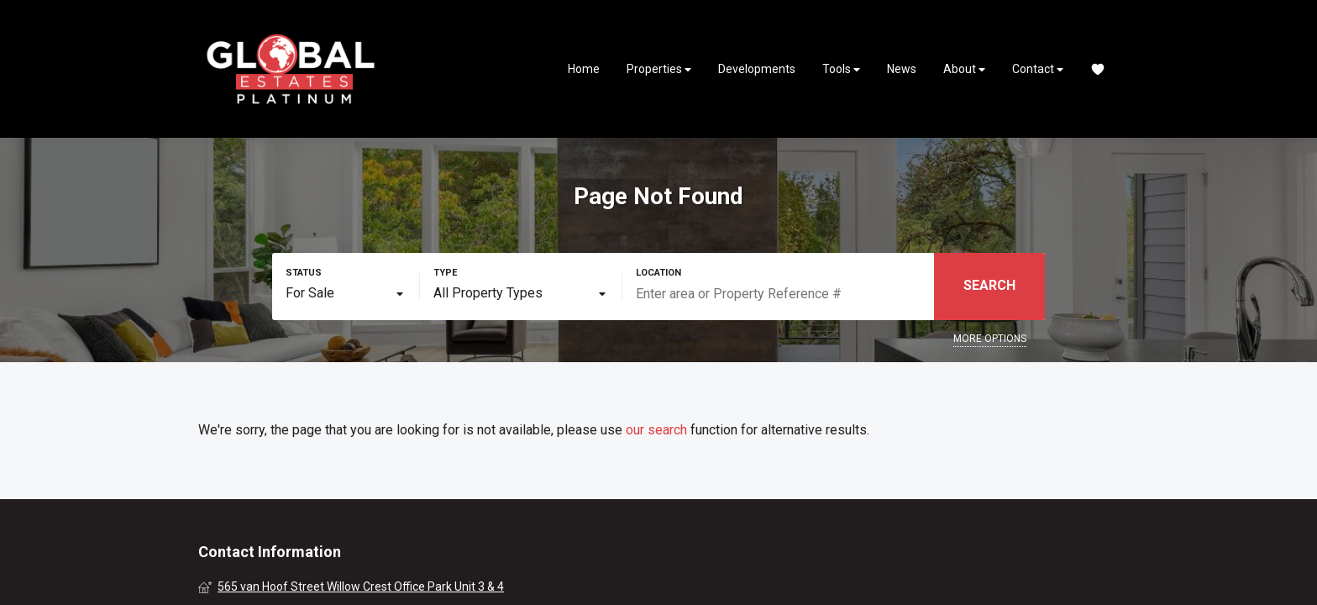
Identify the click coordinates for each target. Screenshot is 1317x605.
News (901, 69)
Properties (659, 69)
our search (656, 430)
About (964, 69)
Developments (756, 69)
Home (584, 69)
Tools (841, 69)
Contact (1037, 69)
